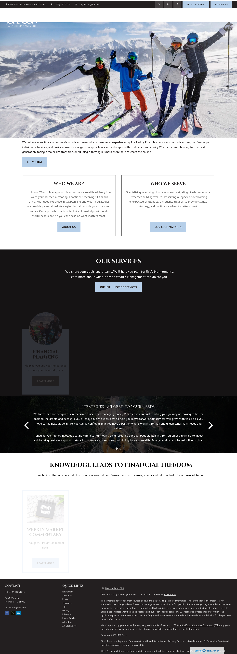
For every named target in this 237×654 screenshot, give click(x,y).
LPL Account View (195, 3)
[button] (114, 16)
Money (65, 610)
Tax (64, 606)
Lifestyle (66, 614)
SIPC (141, 644)
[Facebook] (177, 3)
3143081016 (18, 591)
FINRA (132, 644)
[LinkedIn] (168, 3)
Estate (65, 599)
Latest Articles (69, 618)
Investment (67, 595)
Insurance (67, 603)
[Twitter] (159, 3)
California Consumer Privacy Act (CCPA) (201, 625)
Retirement (67, 591)
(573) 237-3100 (60, 3)
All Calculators (69, 625)
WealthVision (221, 3)
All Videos (67, 621)
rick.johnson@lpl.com (87, 3)
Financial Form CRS (114, 588)
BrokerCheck (170, 594)
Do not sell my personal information (181, 629)
